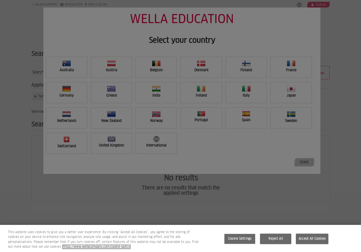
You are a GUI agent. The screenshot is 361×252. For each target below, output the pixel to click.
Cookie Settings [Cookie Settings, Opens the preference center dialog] (239, 241)
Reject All (275, 241)
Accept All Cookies (312, 241)
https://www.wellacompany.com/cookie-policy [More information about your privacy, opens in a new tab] (96, 249)
